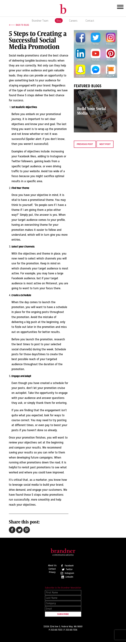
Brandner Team (40, 20)
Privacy (52, 572)
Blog (58, 20)
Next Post (105, 144)
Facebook (67, 565)
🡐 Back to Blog (19, 25)
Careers (73, 20)
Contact (89, 20)
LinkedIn (67, 577)
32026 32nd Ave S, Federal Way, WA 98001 (63, 626)
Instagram (67, 573)
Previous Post (85, 144)
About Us (52, 565)
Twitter (67, 569)
